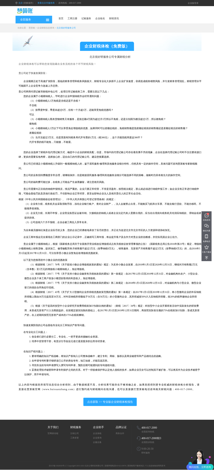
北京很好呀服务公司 (66, 28)
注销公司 (74, 433)
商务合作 (120, 433)
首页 (61, 18)
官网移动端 (53, 433)
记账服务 (86, 18)
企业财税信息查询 (45, 28)
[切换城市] (28, 3)
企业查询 (97, 438)
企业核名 (100, 18)
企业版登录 (193, 3)
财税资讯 (114, 18)
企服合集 (97, 442)
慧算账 (32, 28)
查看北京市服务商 (46, 3)
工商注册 (72, 18)
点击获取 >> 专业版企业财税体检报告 (110, 401)
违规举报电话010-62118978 (115, 466)
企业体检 (97, 433)
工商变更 (74, 438)
